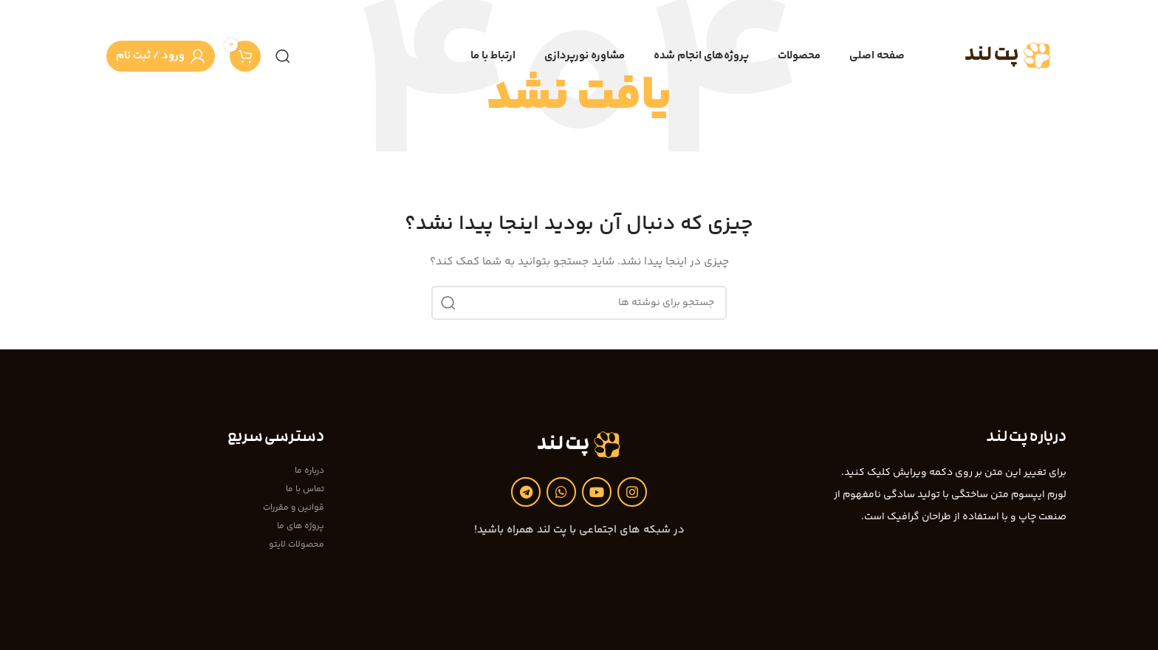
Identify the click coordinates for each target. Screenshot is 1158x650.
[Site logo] (1008, 56)
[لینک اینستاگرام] (632, 492)
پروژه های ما (300, 526)
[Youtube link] (596, 492)
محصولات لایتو (296, 545)
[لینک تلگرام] (526, 492)
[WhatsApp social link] (561, 492)
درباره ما (309, 471)
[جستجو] (283, 56)
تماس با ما (305, 489)
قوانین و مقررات (293, 508)
